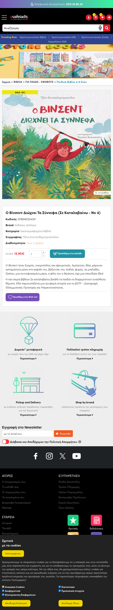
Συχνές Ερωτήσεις (69, 502)
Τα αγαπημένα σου (13, 497)
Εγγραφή (63, 433)
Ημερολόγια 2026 (57, 41)
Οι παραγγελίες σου (13, 492)
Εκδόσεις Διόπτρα (25, 225)
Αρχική (6, 81)
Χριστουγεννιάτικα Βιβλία (33, 37)
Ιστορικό (7, 523)
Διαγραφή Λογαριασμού (16, 502)
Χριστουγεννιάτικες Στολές (95, 37)
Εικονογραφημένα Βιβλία (35, 231)
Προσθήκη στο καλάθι (67, 253)
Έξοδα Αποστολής (69, 481)
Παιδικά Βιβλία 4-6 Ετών (72, 81)
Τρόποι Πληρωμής (69, 487)
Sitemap (6, 507)
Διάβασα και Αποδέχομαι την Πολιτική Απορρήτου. (41, 441)
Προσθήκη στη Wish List (22, 296)
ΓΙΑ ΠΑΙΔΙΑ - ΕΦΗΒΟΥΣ (39, 81)
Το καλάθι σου (10, 487)
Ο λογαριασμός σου (14, 481)
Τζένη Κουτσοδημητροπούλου (41, 237)
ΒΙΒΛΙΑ (18, 81)
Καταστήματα (10, 533)
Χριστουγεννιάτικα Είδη (64, 37)
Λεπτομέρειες (13, 553)
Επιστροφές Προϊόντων (72, 497)
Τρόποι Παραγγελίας (71, 492)
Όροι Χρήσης (66, 507)
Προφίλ (6, 528)
